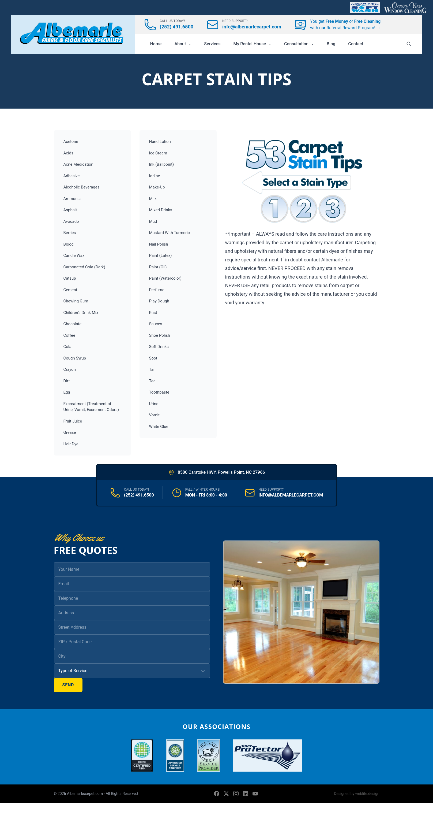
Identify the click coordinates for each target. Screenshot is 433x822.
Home (156, 43)
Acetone (70, 141)
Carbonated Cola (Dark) (84, 267)
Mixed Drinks (160, 210)
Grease (69, 432)
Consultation (299, 43)
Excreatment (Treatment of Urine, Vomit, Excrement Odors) (91, 406)
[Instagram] (236, 793)
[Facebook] (216, 793)
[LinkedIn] (245, 793)
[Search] (409, 44)
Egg (66, 392)
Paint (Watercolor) (165, 278)
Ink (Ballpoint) (161, 164)
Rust (153, 312)
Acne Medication (78, 164)
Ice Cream (158, 153)
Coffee (69, 335)
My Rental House (252, 43)
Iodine (154, 175)
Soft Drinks (159, 346)
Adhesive (71, 175)
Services (212, 43)
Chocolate (72, 323)
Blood (68, 244)
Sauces (155, 323)
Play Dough (159, 301)
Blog (331, 43)
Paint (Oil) (158, 267)
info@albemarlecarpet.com (251, 26)
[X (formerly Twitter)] (226, 793)
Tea (152, 381)
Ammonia (72, 198)
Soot (153, 358)
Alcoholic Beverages (81, 187)
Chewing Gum (75, 301)
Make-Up (157, 187)
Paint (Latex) (160, 255)
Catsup (69, 278)
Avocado (71, 221)
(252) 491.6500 (177, 26)
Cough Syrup (74, 358)
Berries (69, 232)
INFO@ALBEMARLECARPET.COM (290, 495)
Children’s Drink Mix (80, 312)
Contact (355, 43)
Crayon (69, 369)
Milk (153, 198)
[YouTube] (255, 793)
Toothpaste (159, 392)
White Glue (158, 426)
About (182, 43)
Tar (152, 369)
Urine (154, 403)
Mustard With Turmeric (169, 232)
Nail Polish (158, 244)
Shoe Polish (159, 335)
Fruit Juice (72, 421)
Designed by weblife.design (356, 793)
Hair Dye (70, 444)
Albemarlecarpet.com (85, 793)
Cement (70, 289)
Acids (68, 153)
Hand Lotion (160, 141)
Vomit (154, 415)
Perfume (156, 289)
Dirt (66, 381)
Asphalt (70, 210)
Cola (67, 346)
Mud (153, 221)
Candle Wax (74, 255)
